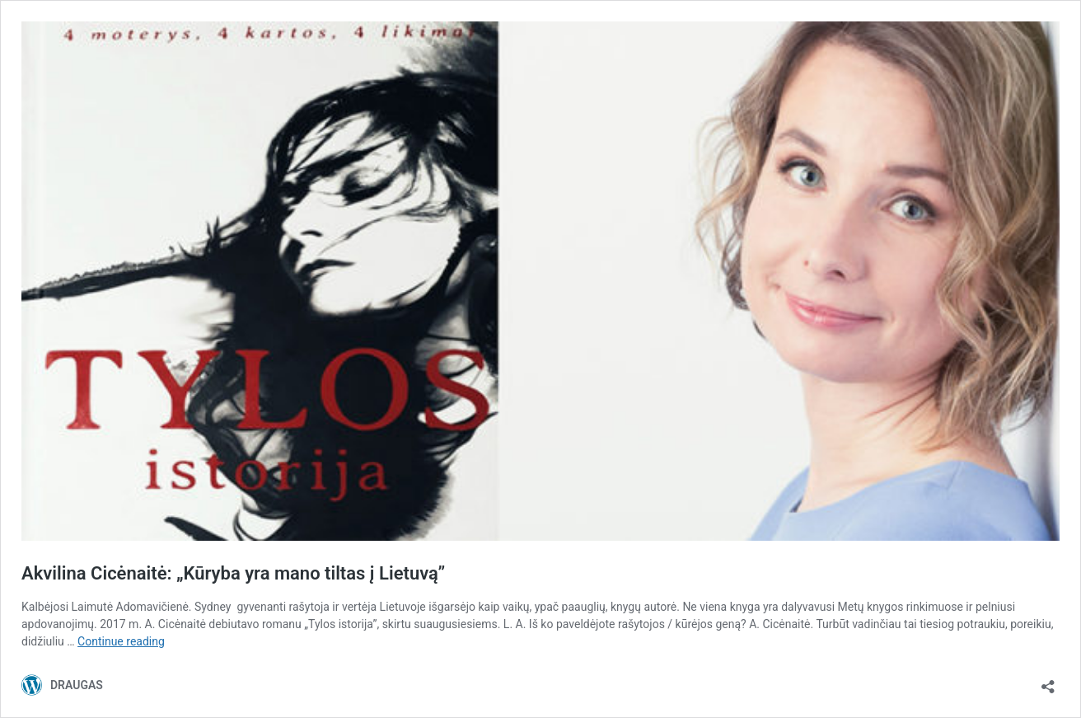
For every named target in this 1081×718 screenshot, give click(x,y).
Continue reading (121, 641)
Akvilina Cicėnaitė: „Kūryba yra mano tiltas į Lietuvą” (233, 573)
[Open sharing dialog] (1048, 681)
